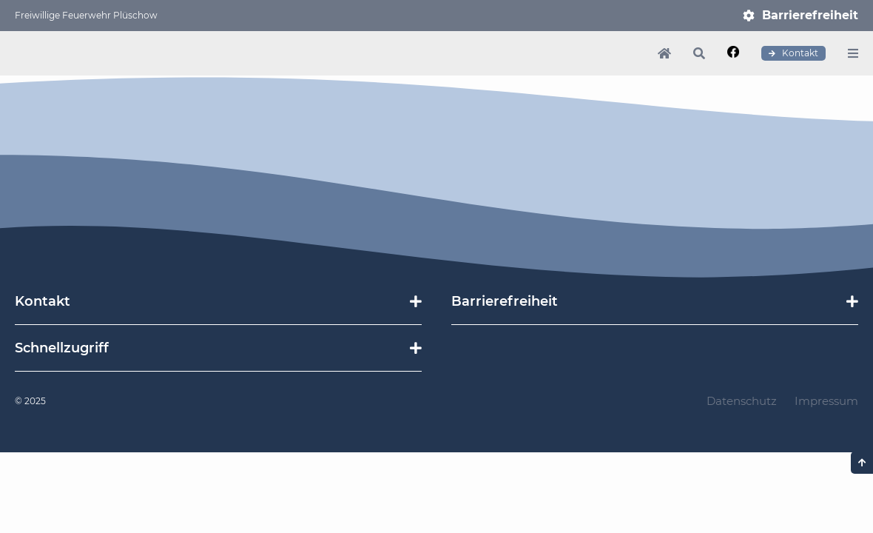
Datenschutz (742, 401)
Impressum (826, 401)
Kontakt (793, 53)
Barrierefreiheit (810, 15)
